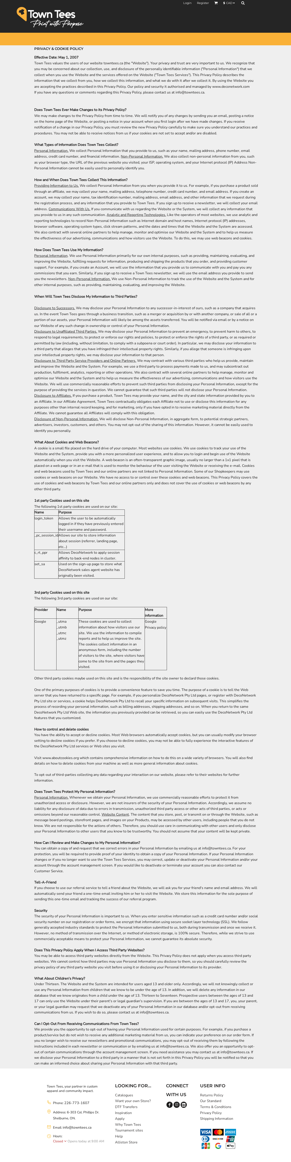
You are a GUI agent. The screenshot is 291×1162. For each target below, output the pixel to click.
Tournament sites (129, 1130)
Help (119, 1136)
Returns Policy (211, 1095)
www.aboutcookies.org (60, 758)
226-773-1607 (76, 1103)
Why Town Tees (128, 1124)
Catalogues (124, 1095)
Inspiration (123, 1112)
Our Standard (210, 1101)
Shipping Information (216, 1118)
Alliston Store (126, 1142)
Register (203, 3)
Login (187, 3)
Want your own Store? (133, 1101)
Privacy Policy (211, 1112)
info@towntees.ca (77, 1127)
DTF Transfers (126, 1107)
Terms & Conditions (215, 1107)
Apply (120, 1118)
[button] (216, 3)
